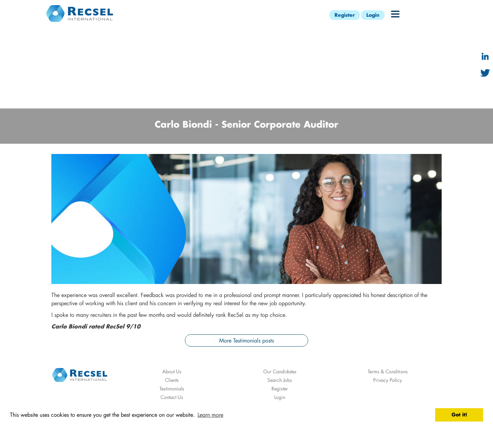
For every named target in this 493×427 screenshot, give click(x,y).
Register (344, 15)
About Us (171, 371)
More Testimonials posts (246, 340)
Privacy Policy (387, 380)
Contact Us (172, 397)
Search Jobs (279, 380)
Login (372, 15)
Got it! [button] (459, 414)
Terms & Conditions (388, 371)
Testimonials (172, 388)
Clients (172, 380)
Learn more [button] (210, 414)
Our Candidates (279, 371)
